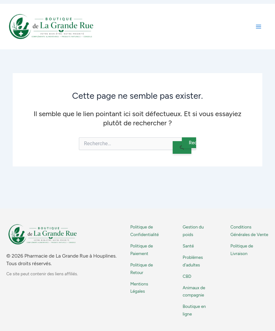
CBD (187, 276)
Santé (188, 245)
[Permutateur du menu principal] (258, 26)
